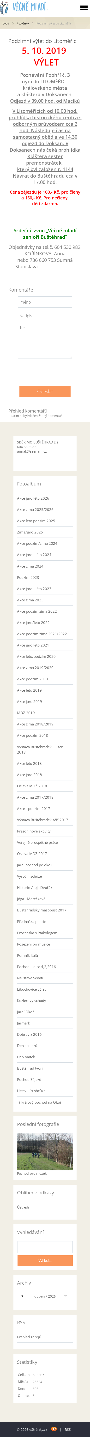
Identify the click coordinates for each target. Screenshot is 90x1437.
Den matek (26, 1056)
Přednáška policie (31, 921)
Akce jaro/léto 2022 (33, 622)
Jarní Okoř (25, 1011)
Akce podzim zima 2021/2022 (42, 633)
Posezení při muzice (33, 944)
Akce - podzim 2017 (33, 808)
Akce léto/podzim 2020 (36, 656)
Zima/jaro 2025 (30, 532)
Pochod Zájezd (29, 1079)
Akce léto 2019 (29, 690)
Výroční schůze (29, 876)
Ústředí (23, 1207)
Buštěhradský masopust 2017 (41, 910)
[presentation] (45, 370)
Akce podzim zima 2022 (37, 611)
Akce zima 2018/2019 (35, 724)
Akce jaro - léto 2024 (34, 554)
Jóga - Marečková (31, 898)
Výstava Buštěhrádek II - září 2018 (40, 749)
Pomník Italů (27, 955)
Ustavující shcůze (31, 1090)
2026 (52, 1296)
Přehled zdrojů (29, 1337)
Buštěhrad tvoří (30, 1068)
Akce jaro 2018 (29, 774)
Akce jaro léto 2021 (33, 645)
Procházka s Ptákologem (37, 932)
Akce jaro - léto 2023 (34, 588)
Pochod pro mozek (32, 1173)
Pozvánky (23, 23)
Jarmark (23, 1023)
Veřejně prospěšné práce (37, 842)
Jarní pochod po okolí (34, 864)
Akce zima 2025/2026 (35, 509)
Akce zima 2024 (30, 566)
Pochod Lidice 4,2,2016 (36, 966)
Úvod (5, 23)
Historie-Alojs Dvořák (34, 887)
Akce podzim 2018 (32, 735)
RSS (68, 1429)
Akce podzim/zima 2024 (37, 543)
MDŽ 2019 (26, 712)
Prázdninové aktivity (34, 831)
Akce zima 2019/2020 (35, 667)
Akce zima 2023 (30, 600)
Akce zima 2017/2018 (35, 797)
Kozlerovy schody (31, 1000)
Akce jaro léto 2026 (33, 498)
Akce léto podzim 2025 (36, 520)
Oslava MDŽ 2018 (32, 786)
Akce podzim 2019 (32, 679)
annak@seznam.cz (32, 451)
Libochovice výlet (31, 989)
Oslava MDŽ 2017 (32, 853)
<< (24, 1296)
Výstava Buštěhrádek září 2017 (42, 819)
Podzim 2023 (28, 577)
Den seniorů (27, 1045)
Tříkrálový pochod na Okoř (39, 1102)
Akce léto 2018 (29, 763)
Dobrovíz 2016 (29, 1034)
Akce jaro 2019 (29, 701)
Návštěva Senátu (30, 978)
